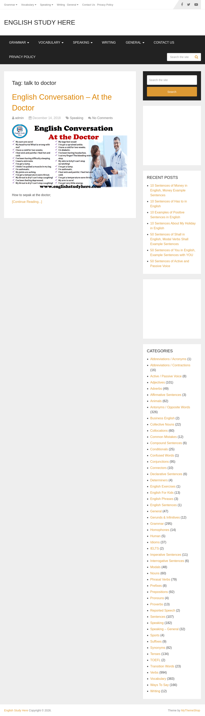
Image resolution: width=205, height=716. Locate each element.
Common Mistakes (163, 437)
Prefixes (156, 585)
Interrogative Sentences (167, 561)
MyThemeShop (190, 710)
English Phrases (162, 499)
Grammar (9, 4)
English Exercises (163, 486)
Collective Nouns (162, 424)
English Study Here (39, 22)
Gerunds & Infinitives (165, 517)
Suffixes (156, 641)
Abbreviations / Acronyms (168, 359)
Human (155, 536)
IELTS (154, 548)
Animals (156, 401)
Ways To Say (159, 685)
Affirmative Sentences (165, 395)
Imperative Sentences (165, 554)
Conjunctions (159, 461)
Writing (61, 4)
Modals (155, 567)
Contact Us (88, 4)
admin (19, 118)
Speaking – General (164, 629)
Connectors (158, 468)
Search (197, 57)
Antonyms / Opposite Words (170, 407)
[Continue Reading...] (27, 201)
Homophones (159, 530)
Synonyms (157, 647)
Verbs (154, 672)
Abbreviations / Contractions (170, 365)
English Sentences (163, 505)
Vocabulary (27, 4)
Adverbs (156, 388)
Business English (162, 418)
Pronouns (157, 598)
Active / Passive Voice (166, 376)
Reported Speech (162, 610)
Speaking (45, 4)
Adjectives (157, 382)
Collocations (159, 430)
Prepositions (159, 592)
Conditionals (159, 449)
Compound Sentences (166, 443)
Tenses (155, 654)
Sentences (158, 616)
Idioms (155, 542)
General (71, 4)
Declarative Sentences (166, 474)
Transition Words (162, 666)
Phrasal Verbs (160, 579)
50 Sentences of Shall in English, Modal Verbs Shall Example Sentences (169, 239)
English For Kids (162, 492)
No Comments (102, 118)
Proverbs (156, 604)
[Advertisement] (176, 135)
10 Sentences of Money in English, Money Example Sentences (168, 190)
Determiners (159, 480)
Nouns (155, 573)
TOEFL (155, 660)
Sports (155, 635)
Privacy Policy (105, 4)
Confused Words (162, 455)
